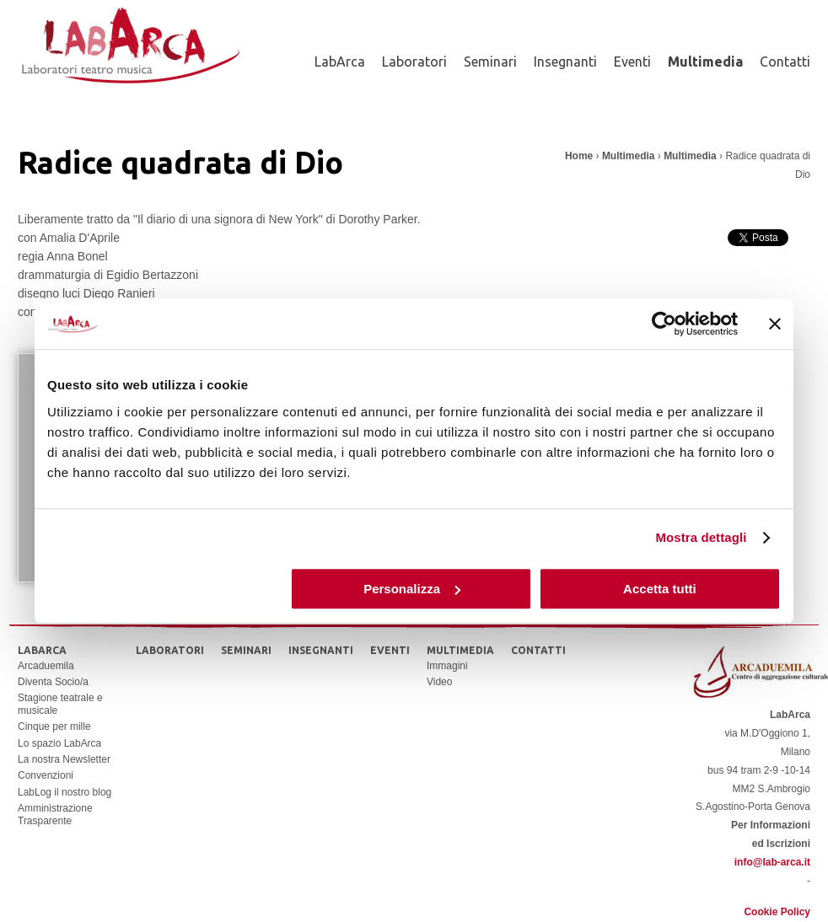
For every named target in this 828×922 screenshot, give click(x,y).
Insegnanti (565, 61)
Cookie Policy (777, 912)
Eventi (632, 61)
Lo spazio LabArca (59, 743)
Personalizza (411, 589)
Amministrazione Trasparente (55, 814)
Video (439, 682)
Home (579, 156)
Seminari (490, 61)
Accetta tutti (659, 589)
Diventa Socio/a (53, 682)
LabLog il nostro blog (64, 792)
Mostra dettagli (700, 537)
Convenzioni (45, 775)
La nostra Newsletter (64, 759)
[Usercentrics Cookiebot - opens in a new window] (664, 323)
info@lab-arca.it (772, 862)
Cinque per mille (54, 726)
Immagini (447, 666)
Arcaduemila (46, 666)
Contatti (785, 61)
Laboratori (414, 61)
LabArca (340, 61)
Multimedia (705, 61)
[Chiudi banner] (775, 324)
